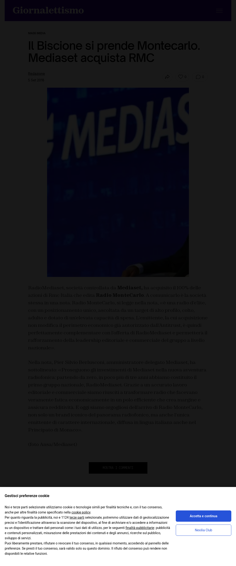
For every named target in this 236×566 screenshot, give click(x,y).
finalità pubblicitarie (140, 528)
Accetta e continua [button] (203, 516)
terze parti (76, 517)
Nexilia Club (203, 530)
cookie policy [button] (80, 512)
